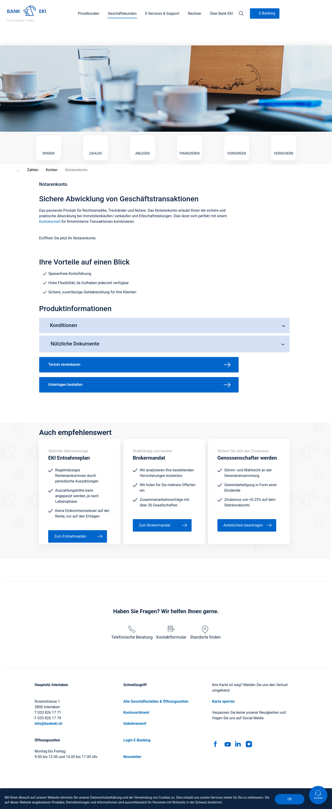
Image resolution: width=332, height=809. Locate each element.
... (12, 151)
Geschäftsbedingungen (152, 788)
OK (290, 799)
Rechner (194, 13)
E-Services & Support (162, 13)
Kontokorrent (49, 203)
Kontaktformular (171, 614)
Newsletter (132, 738)
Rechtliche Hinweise (194, 788)
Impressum (117, 788)
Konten (46, 151)
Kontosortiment (136, 694)
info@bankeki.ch (48, 705)
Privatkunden (88, 13)
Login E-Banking (137, 722)
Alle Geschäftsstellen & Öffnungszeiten (155, 683)
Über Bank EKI (221, 13)
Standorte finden (205, 614)
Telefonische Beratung (132, 614)
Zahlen (27, 151)
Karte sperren (223, 683)
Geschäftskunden (122, 13)
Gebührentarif (134, 705)
